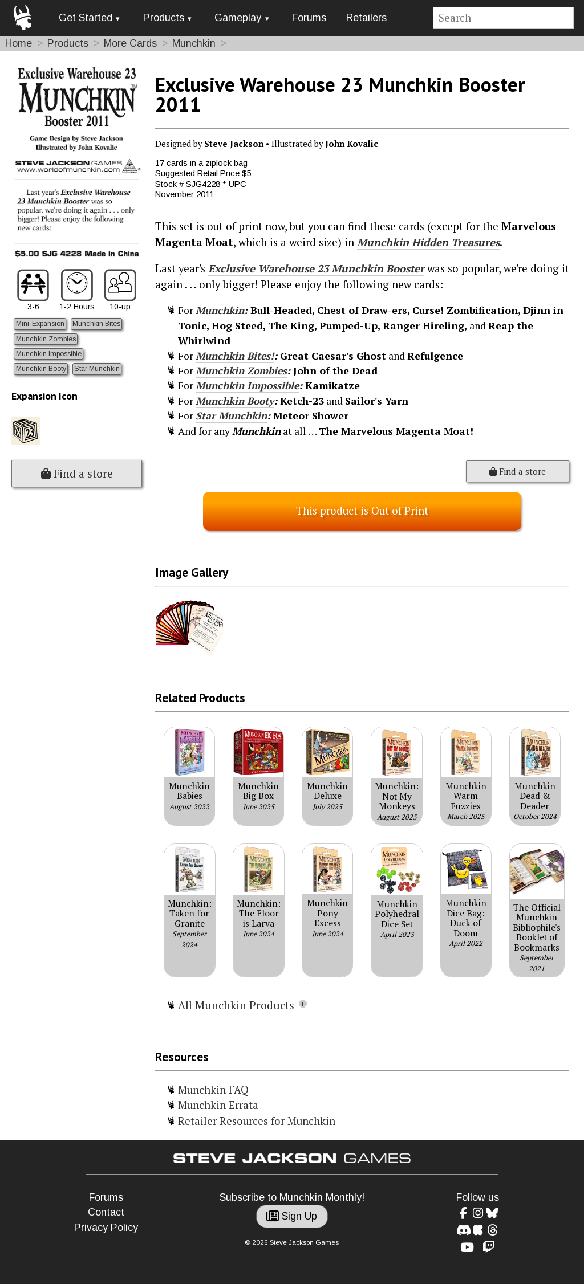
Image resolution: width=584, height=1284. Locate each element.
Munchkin (194, 43)
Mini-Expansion (40, 324)
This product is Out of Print (362, 510)
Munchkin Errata (218, 1105)
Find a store (77, 473)
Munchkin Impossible (49, 354)
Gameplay (237, 17)
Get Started (85, 17)
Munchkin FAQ (213, 1090)
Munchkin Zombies (46, 339)
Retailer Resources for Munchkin (256, 1121)
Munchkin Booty (41, 369)
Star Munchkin (97, 369)
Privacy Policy (106, 1227)
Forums (309, 17)
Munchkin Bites (96, 324)
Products (163, 17)
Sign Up (291, 1216)
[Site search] (503, 18)
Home (18, 43)
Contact (106, 1212)
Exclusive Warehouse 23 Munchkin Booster (316, 268)
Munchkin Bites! (235, 355)
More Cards (130, 43)
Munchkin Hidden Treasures (428, 242)
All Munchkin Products (236, 1005)
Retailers (366, 17)
